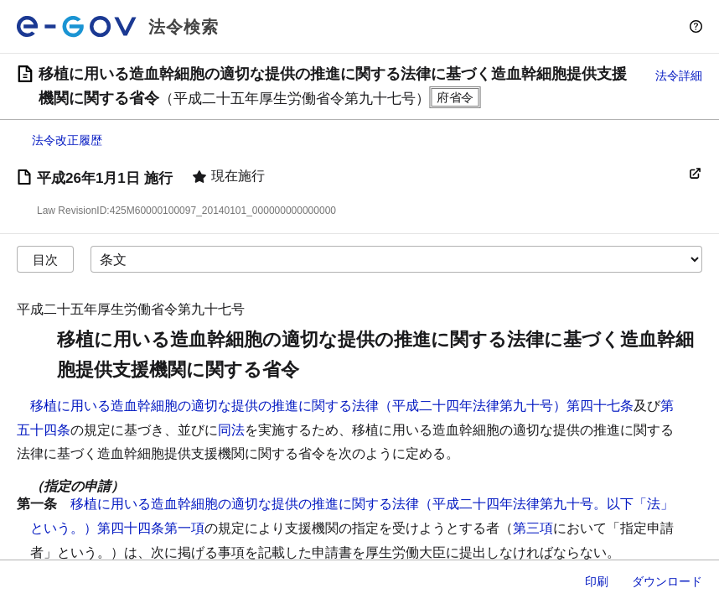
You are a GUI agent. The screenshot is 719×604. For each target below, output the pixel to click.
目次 (45, 260)
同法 (231, 430)
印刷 (596, 581)
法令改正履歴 (67, 140)
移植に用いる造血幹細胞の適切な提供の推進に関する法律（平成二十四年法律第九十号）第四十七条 (332, 405)
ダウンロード (667, 581)
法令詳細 (678, 75)
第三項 (533, 528)
